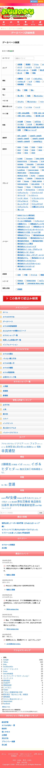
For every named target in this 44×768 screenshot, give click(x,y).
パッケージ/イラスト (10, 432)
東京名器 (21, 283)
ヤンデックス (8, 678)
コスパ (5, 418)
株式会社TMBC (38, 241)
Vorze (29, 187)
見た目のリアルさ (9, 428)
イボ (28, 79)
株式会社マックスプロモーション (29, 263)
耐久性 (5, 414)
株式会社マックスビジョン (27, 261)
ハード (38, 107)
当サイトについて (26, 754)
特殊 (34, 73)
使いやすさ (6, 732)
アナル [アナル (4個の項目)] (4, 444)
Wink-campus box (12, 609)
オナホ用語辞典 (8, 372)
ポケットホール (23, 70)
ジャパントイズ (37, 193)
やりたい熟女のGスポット (13, 699)
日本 (19, 275)
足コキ (20, 73)
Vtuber (28, 122)
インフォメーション (10, 344)
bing (4, 664)
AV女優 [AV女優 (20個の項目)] (11, 497)
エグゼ (20, 190)
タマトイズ (21, 195)
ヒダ (30, 81)
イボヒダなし (37, 79)
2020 (33, 147)
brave (5, 671)
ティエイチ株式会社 (24, 221)
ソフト (20, 107)
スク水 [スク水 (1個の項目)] (9, 502)
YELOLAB (38, 187)
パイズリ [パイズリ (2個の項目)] (26, 444)
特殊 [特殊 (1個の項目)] (24, 447)
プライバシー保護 (8, 741)
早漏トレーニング (30, 130)
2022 (19, 147)
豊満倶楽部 (7, 685)
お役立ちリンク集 (9, 377)
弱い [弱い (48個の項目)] (2, 485)
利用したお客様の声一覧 (12, 340)
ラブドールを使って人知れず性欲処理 (16, 533)
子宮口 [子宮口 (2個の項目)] (17, 469)
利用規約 (14, 756)
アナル (36, 64)
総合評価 (5, 722)
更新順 (5, 391)
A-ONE (20, 159)
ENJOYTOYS (22, 161)
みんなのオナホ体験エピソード (14, 331)
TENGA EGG (31, 281)
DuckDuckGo (8, 667)
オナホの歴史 (8, 354)
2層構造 (20, 79)
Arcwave (29, 159)
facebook (6, 704)
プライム (35, 201)
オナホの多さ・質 (8, 725)
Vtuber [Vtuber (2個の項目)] (19, 498)
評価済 (20, 289)
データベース (8, 321)
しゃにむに (7, 687)
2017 (19, 150)
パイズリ (29, 67)
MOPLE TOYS (23, 176)
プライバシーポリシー (26, 756)
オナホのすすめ (8, 317)
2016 (26, 150)
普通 (25, 90)
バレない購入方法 (9, 358)
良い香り (21, 96)
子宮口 (38, 81)
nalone (41, 176)
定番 (19, 130)
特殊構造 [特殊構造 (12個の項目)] (35, 469)
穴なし (29, 84)
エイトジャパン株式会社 (26, 218)
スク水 (29, 124)
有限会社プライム (24, 235)
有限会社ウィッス (24, 227)
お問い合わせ (38, 754)
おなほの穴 (23, 764)
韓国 (42, 275)
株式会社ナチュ (23, 258)
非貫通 (20, 64)
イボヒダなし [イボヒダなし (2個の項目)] (27, 464)
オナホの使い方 (8, 363)
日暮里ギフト (22, 224)
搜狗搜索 (6, 680)
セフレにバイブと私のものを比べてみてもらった (20, 530)
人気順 (5, 386)
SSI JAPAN (35, 184)
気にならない (38, 96)
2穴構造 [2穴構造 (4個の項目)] (14, 464)
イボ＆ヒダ (21, 81)
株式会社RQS (22, 238)
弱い (19, 90)
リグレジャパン (23, 193)
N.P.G (33, 176)
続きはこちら (6, 706)
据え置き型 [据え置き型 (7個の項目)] (18, 447)
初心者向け (40, 124)
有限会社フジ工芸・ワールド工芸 (29, 232)
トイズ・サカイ (23, 198)
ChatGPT (6, 683)
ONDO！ (21, 178)
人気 (4, 409)
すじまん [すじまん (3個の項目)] (35, 498)
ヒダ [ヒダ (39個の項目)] (12, 468)
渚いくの (21, 210)
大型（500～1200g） (25, 116)
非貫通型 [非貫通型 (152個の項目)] (8, 451)
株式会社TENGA (23, 241)
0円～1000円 (22, 136)
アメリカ (34, 275)
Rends (26, 181)
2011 (26, 153)
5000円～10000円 (24, 141)
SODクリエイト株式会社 (26, 215)
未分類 (4, 548)
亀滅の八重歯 (10, 575)
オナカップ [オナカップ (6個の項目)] (12, 443)
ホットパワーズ (23, 204)
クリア (20, 67)
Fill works (34, 161)
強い (32, 90)
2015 (33, 150)
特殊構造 (21, 84)
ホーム (5, 312)
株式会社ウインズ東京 (25, 244)
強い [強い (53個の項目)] (6, 485)
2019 (40, 147)
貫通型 (28, 64)
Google (6, 660)
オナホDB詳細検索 (10, 326)
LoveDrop (21, 170)
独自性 (4, 728)
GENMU (20, 164)
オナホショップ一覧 (10, 335)
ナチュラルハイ (23, 201)
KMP (33, 167)
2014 (40, 150)
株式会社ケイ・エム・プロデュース (30, 249)
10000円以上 (37, 141)
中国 (25, 275)
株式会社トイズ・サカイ (26, 252)
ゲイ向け (21, 124)
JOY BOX (40, 164)
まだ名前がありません (13, 644)
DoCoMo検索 (8, 674)
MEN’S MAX (22, 173)
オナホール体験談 (8, 545)
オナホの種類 (8, 368)
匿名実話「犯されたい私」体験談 (15, 694)
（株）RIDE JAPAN (24, 269)
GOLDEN (30, 164)
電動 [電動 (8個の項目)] (39, 447)
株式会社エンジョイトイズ (27, 246)
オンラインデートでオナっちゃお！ (16, 676)
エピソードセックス (10, 669)
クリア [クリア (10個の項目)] (20, 443)
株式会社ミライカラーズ (26, 266)
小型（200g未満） (24, 113)
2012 (19, 153)
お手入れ (38, 122)
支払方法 (5, 738)
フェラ (38, 67)
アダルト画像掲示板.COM (12, 692)
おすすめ (6, 405)
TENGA (20, 281)
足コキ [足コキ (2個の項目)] (34, 447)
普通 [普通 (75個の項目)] (11, 484)
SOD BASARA (23, 184)
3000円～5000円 (38, 139)
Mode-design (34, 173)
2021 (26, 147)
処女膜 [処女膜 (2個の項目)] (14, 502)
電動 (27, 73)
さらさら (21, 101)
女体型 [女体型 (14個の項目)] (9, 446)
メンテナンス (8, 423)
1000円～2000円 (35, 136)
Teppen (20, 187)
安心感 (4, 745)
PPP (19, 181)
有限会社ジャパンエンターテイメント (31, 229)
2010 (33, 153)
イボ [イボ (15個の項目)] (20, 464)
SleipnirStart (7, 701)
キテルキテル (30, 190)
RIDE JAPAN (37, 181)
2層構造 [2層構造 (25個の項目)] (6, 464)
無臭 (28, 96)
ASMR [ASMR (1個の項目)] (3, 498)
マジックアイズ (37, 204)
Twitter (5, 690)
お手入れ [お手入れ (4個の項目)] (26, 498)
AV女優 (20, 122)
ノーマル (29, 107)
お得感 (4, 735)
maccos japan (33, 170)
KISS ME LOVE (23, 167)
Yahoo (5, 662)
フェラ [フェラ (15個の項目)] (33, 443)
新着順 (5, 395)
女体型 (34, 70)
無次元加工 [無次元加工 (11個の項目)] (25, 469)
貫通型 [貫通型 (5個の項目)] (29, 447)
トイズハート (33, 195)
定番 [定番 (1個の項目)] (36, 505)
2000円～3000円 (23, 139)
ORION (29, 178)
